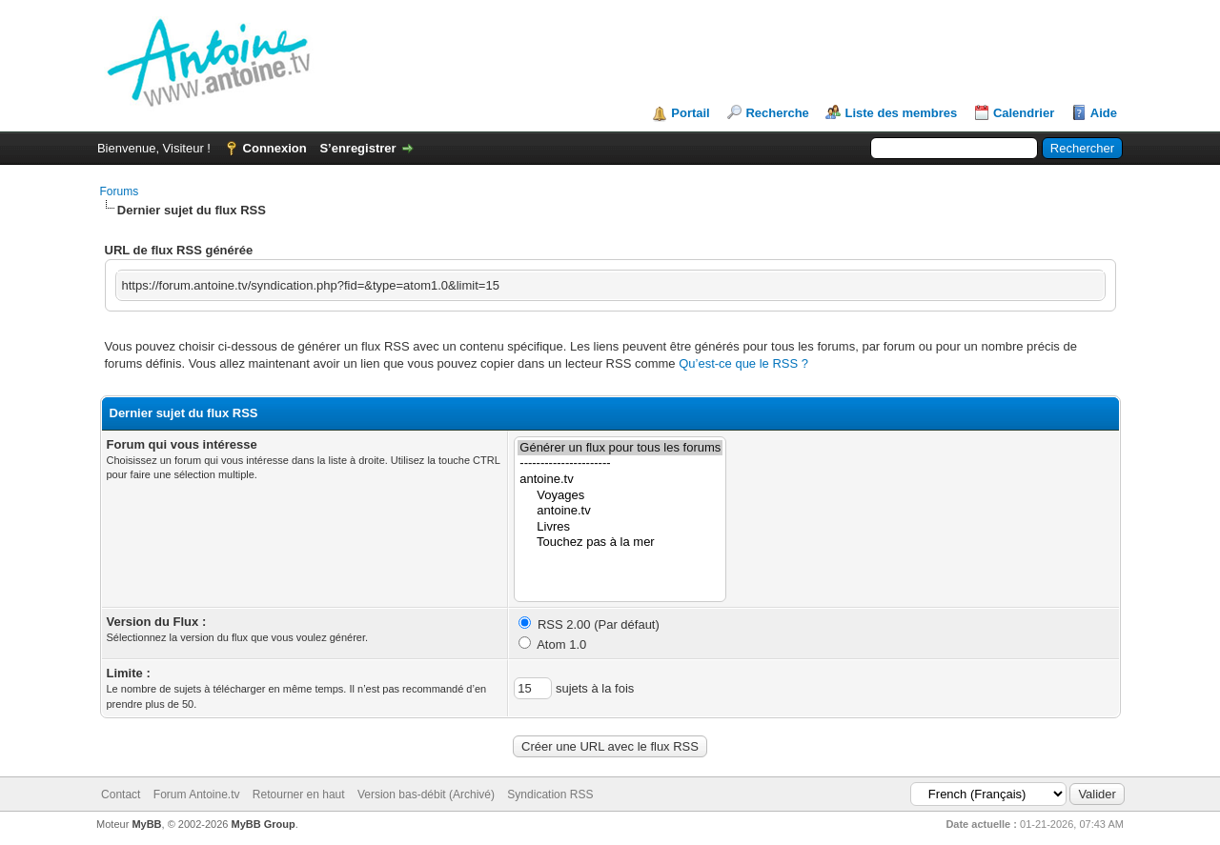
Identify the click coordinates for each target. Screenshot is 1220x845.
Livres (620, 527)
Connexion (275, 148)
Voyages (620, 496)
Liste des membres (900, 113)
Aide (1103, 113)
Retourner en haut (299, 794)
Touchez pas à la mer (620, 542)
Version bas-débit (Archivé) (426, 794)
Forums (119, 191)
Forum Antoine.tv (196, 794)
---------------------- (620, 463)
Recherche (776, 113)
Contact (120, 794)
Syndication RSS (550, 794)
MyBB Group (263, 824)
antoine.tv (620, 480)
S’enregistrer (357, 148)
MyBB (146, 824)
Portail (690, 113)
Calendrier (1023, 113)
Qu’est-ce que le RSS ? (743, 363)
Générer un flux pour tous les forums (620, 448)
